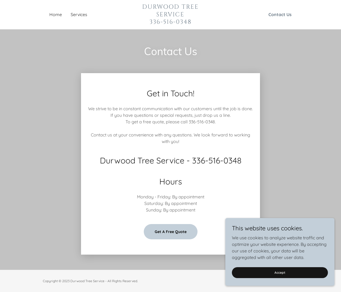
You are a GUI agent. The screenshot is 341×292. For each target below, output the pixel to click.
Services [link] (79, 14)
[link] (170, 22)
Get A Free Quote (171, 231)
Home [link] (55, 14)
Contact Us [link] (280, 14)
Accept (279, 272)
